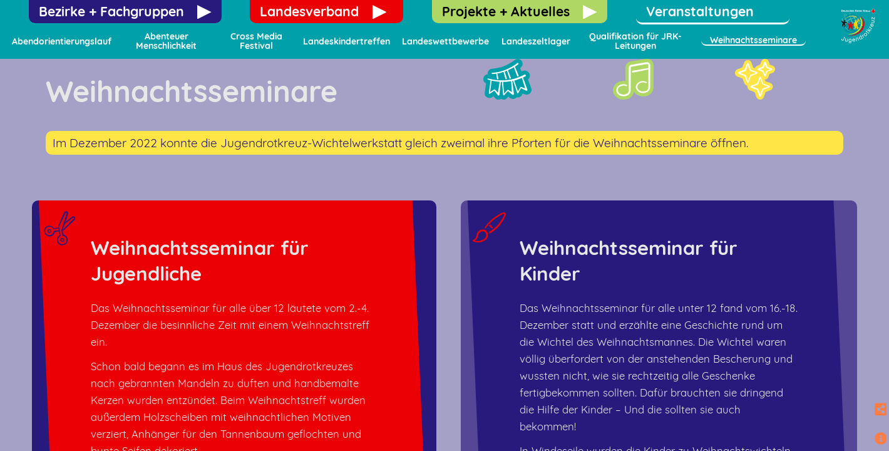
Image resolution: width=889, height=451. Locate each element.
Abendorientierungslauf (61, 41)
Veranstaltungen (700, 11)
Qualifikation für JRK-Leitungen (635, 41)
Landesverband (309, 11)
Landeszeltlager (535, 41)
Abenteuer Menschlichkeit (166, 41)
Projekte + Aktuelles (506, 11)
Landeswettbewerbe (445, 41)
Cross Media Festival (256, 41)
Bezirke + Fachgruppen (111, 11)
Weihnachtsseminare (753, 40)
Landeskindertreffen (346, 41)
